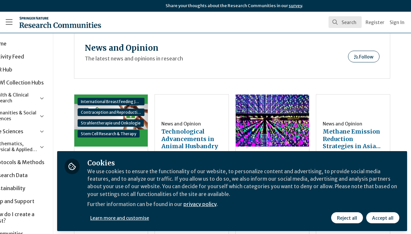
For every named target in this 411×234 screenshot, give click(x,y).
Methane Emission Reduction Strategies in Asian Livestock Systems (354, 139)
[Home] (50, 22)
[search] (345, 22)
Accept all (382, 217)
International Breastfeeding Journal (139, 101)
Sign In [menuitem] (397, 22)
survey (295, 5)
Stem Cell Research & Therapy (138, 133)
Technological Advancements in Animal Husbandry (210, 139)
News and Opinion (204, 124)
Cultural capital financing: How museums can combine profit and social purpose (284, 121)
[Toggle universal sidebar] (9, 22)
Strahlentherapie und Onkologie (139, 123)
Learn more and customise (149, 217)
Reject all (347, 217)
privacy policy (231, 204)
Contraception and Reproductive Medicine (139, 112)
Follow (363, 57)
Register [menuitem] (375, 22)
